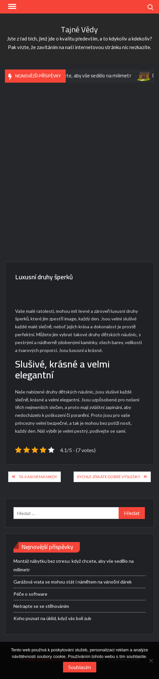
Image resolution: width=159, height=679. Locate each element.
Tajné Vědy (79, 29)
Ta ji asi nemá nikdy (38, 476)
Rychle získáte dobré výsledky (108, 476)
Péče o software (30, 594)
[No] (151, 660)
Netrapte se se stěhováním (41, 606)
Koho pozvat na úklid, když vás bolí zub (52, 618)
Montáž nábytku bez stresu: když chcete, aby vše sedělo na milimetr (73, 565)
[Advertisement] (79, 175)
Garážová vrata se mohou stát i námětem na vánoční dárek (72, 581)
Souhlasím (79, 667)
